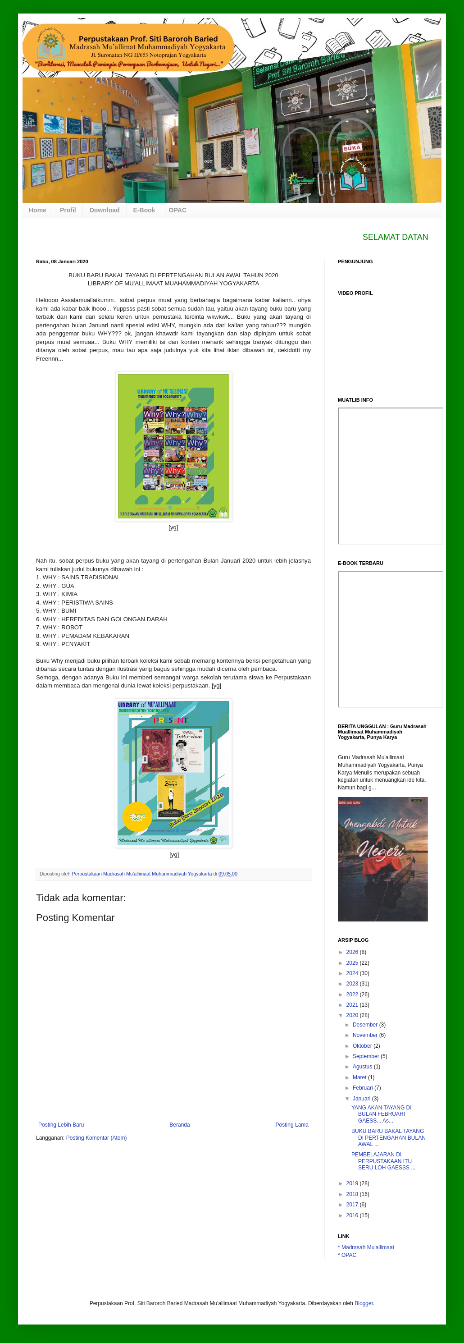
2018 (353, 1194)
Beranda (179, 1125)
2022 (353, 994)
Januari (362, 1098)
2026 (353, 952)
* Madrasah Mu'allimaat (366, 1247)
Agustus (363, 1066)
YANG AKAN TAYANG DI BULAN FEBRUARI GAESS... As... (381, 1114)
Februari (363, 1088)
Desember (366, 1025)
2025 (353, 963)
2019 (353, 1183)
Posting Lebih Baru (61, 1125)
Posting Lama (292, 1125)
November (366, 1035)
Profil (68, 210)
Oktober (363, 1046)
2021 (353, 1005)
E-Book (144, 210)
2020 (353, 1015)
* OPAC (347, 1255)
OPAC (178, 210)
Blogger (364, 1303)
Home (37, 210)
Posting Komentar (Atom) (96, 1138)
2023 (353, 984)
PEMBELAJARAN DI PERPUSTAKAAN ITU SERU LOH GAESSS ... (383, 1161)
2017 (353, 1204)
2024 (353, 973)
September (367, 1056)
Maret (360, 1077)
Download (105, 210)
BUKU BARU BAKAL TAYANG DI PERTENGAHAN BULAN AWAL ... (388, 1137)
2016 (353, 1215)
